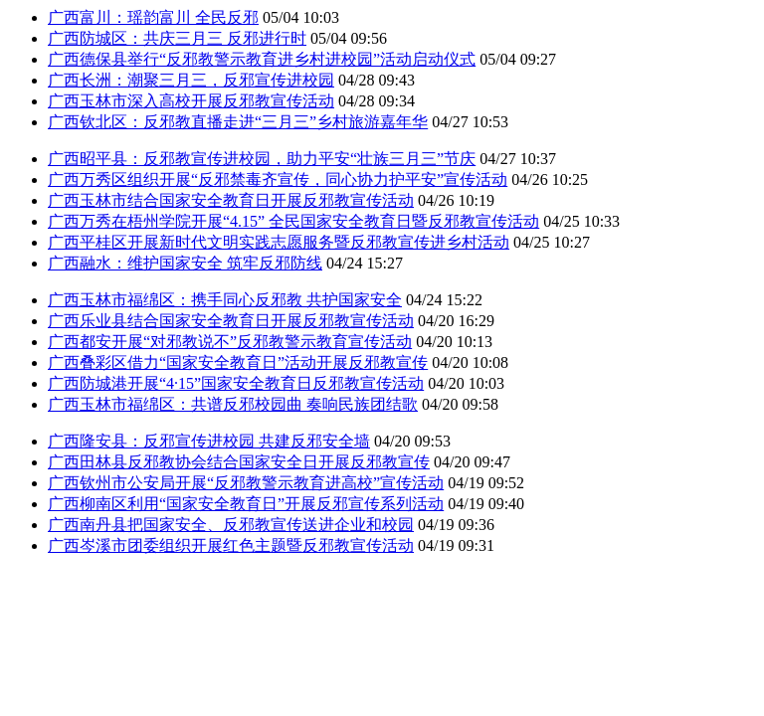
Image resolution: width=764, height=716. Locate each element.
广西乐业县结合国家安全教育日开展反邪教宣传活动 (231, 320)
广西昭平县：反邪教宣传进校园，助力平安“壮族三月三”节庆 (262, 158)
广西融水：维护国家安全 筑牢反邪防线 (185, 263)
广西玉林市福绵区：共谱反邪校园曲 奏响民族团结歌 (233, 404)
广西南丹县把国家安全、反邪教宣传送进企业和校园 (231, 524)
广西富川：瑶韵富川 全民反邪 (153, 17)
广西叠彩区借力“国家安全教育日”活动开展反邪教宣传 (238, 362)
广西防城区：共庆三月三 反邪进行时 (177, 38)
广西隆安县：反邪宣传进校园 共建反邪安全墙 (209, 441)
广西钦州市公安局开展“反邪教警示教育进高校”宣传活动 (246, 482)
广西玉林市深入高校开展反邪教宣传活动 (191, 100)
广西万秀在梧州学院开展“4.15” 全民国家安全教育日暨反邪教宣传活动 (293, 221)
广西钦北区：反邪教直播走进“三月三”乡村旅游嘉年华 (238, 121)
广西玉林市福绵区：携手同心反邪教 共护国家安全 (225, 299)
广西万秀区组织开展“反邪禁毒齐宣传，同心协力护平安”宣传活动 (277, 179)
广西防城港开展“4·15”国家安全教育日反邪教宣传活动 (236, 383)
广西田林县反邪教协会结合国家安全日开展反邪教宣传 (239, 461)
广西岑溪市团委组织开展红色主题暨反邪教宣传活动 (231, 545)
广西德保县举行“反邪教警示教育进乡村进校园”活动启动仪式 (262, 59)
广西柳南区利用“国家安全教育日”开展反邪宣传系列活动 (246, 503)
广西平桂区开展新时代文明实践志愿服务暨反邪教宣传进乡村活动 (278, 242)
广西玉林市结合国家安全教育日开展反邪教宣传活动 (231, 200)
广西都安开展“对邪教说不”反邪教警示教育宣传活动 (230, 341)
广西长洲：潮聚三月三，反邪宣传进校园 (191, 80)
